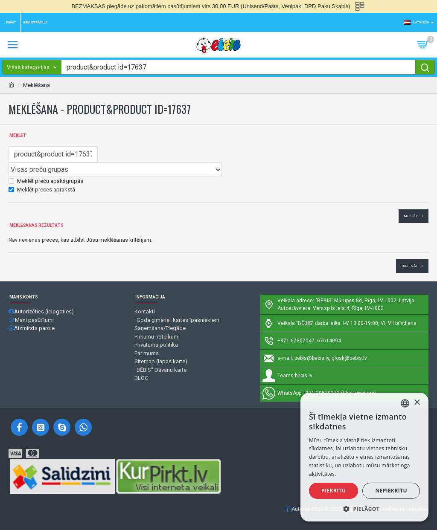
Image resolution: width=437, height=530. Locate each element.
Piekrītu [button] (333, 490)
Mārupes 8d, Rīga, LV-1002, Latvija (374, 301)
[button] (364, 508)
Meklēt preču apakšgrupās (46, 181)
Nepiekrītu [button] (391, 490)
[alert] (364, 457)
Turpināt (409, 266)
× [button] (417, 403)
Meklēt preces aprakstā (42, 189)
